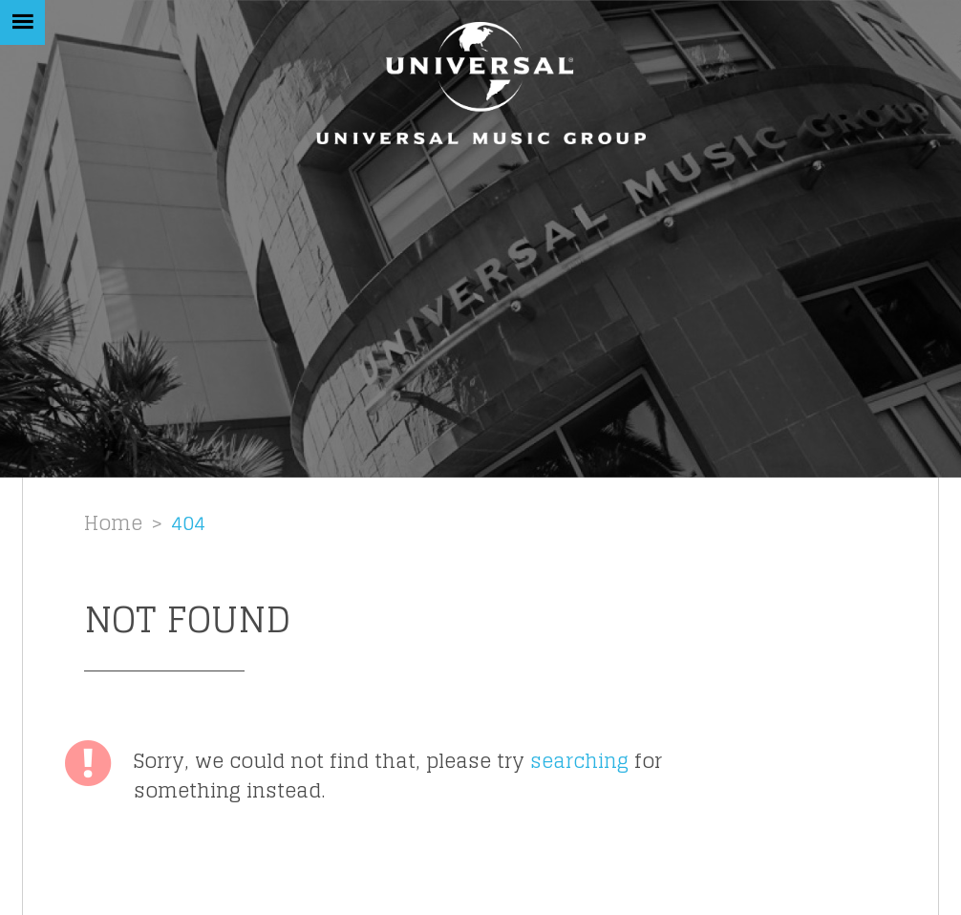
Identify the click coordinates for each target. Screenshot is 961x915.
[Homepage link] (480, 82)
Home (113, 523)
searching (579, 760)
